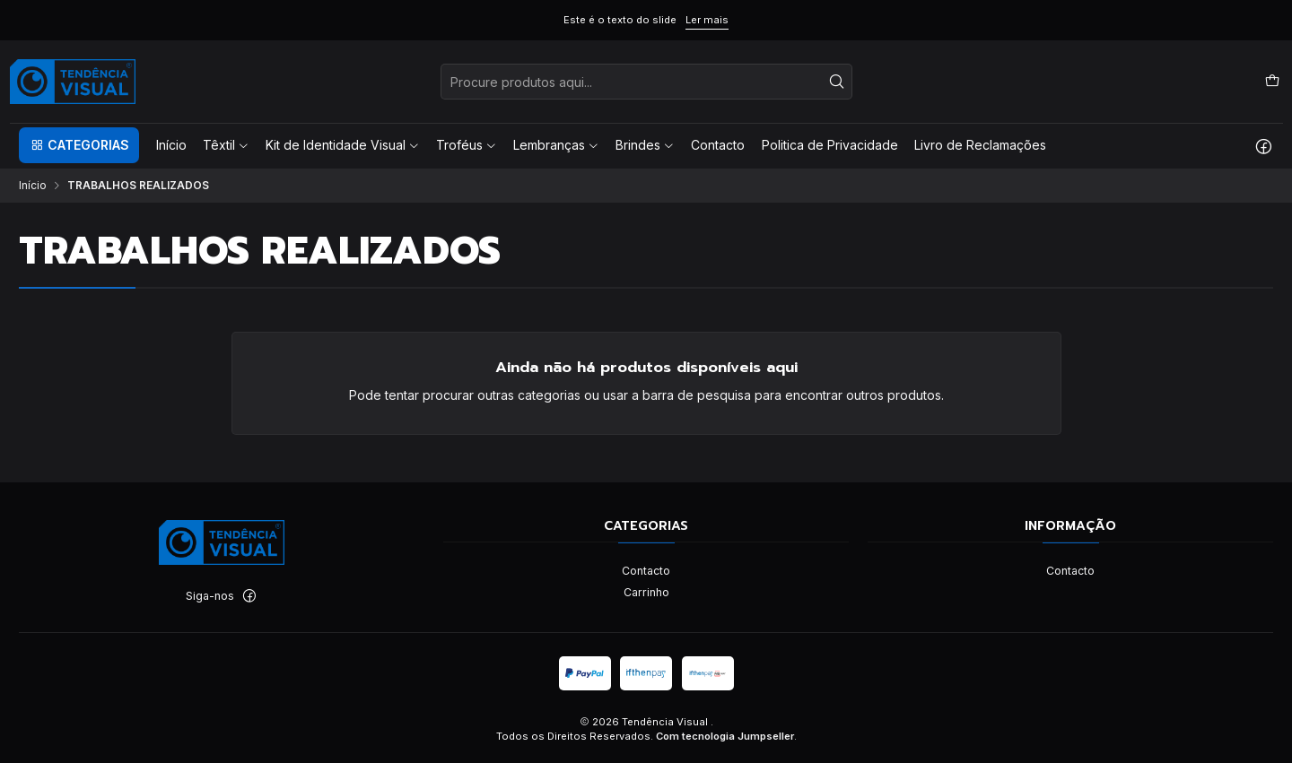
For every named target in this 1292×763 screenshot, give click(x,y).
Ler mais (707, 19)
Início (33, 185)
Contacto (646, 570)
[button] (79, 145)
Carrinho (646, 592)
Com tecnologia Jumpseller (725, 736)
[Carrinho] (1271, 81)
